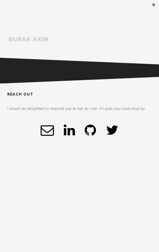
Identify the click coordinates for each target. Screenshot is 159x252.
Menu (153, 5)
